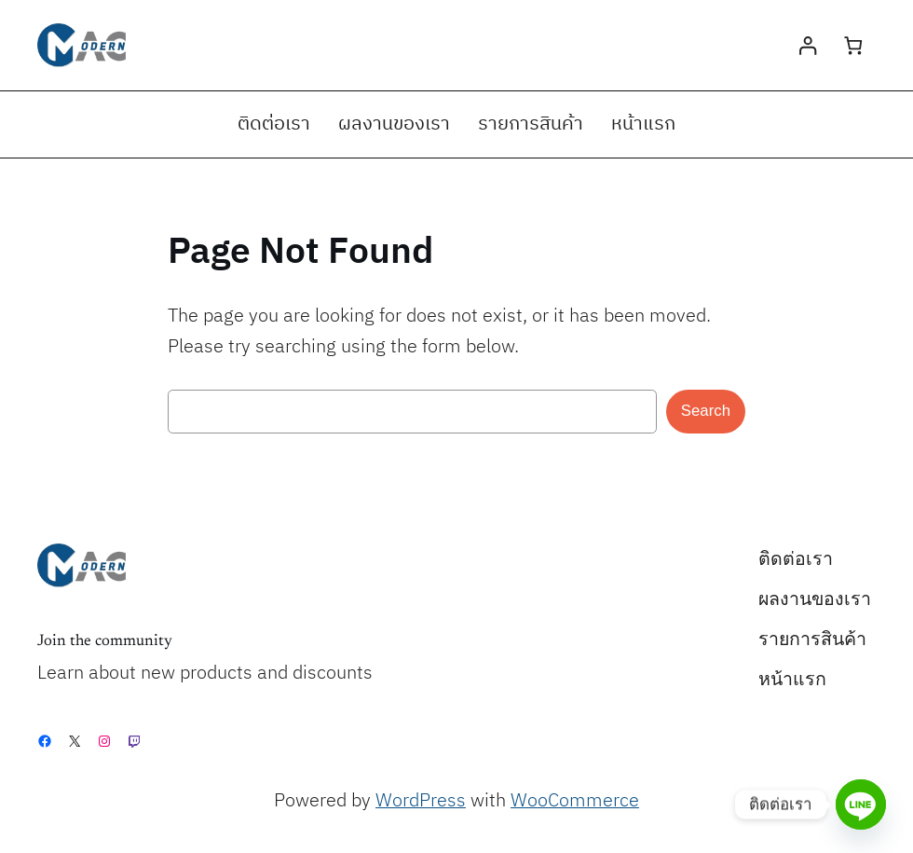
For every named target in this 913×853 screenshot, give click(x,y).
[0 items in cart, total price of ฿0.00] (853, 45)
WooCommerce (575, 801)
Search (705, 411)
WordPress (420, 801)
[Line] (861, 804)
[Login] (807, 45)
